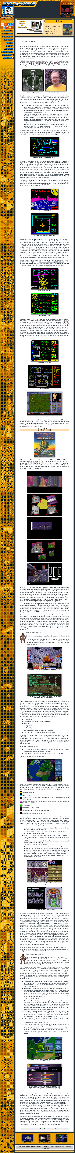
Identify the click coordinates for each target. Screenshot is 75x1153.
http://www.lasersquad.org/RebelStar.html (51, 262)
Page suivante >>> (61, 1129)
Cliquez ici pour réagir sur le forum (60, 1146)
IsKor (24, 41)
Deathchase (46, 183)
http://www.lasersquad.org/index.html (31, 426)
